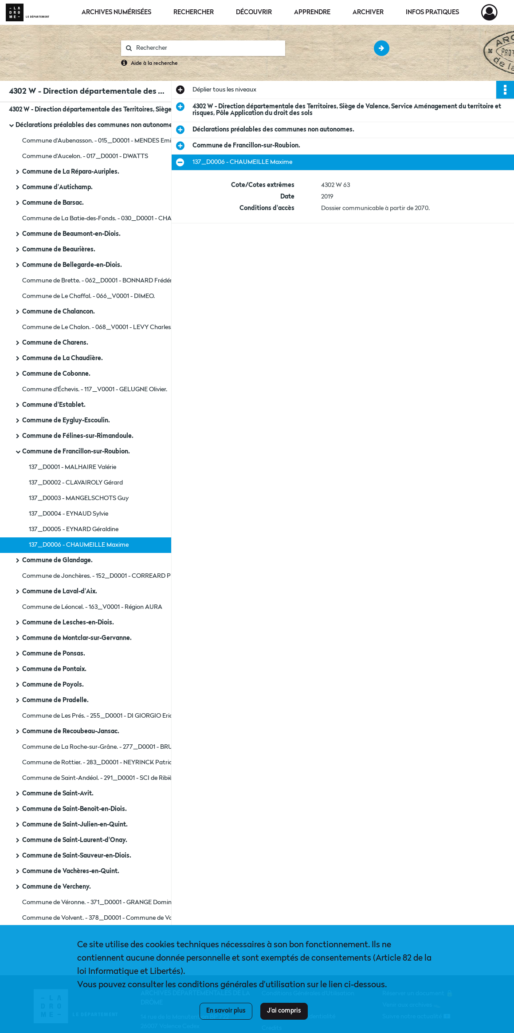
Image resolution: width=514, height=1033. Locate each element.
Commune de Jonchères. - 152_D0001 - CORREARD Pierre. (103, 576)
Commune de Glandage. (57, 560)
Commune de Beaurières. (58, 249)
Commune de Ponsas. (53, 654)
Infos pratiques (432, 12)
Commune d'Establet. (54, 405)
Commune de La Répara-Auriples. (70, 172)
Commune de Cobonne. (56, 374)
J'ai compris (284, 1011)
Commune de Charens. (55, 343)
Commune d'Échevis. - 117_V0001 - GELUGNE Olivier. (94, 389)
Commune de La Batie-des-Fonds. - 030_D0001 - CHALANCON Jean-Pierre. (111, 218)
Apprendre (312, 12)
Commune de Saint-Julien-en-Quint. (75, 825)
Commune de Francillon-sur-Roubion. (76, 452)
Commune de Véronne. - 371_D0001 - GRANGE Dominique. (103, 902)
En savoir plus (226, 1011)
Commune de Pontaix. (54, 669)
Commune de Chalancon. (58, 312)
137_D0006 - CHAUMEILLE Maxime (79, 545)
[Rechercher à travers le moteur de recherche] (207, 48)
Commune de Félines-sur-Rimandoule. (77, 436)
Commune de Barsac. (53, 203)
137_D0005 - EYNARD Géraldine (73, 529)
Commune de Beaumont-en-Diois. (71, 234)
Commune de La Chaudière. (62, 358)
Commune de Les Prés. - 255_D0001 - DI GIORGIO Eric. (98, 716)
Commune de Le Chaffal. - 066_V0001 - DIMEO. (88, 296)
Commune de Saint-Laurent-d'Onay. (74, 840)
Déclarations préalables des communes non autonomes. (96, 125)
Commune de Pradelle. (55, 700)
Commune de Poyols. (53, 685)
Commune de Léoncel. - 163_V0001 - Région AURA (92, 607)
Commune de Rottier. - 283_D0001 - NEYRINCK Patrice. (99, 762)
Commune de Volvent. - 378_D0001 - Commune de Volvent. (105, 918)
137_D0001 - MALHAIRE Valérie (72, 467)
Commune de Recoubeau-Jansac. (70, 731)
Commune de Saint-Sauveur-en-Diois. (76, 856)
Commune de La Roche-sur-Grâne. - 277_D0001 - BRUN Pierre (108, 747)
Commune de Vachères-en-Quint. (70, 871)
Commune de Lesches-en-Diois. (68, 623)
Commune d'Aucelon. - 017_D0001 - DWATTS (85, 156)
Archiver (368, 12)
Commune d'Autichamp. (57, 187)
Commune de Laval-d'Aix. (59, 591)
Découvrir (254, 12)
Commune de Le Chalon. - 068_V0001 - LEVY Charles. (97, 327)
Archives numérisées (116, 12)
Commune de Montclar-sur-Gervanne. (77, 638)
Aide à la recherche (154, 63)
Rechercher (193, 12)
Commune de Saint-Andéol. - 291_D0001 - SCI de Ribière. (100, 778)
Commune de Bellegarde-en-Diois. (72, 265)
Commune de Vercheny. (56, 887)
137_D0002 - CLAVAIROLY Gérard (76, 483)
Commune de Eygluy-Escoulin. (66, 420)
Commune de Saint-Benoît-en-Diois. (74, 809)
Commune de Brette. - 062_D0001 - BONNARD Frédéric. (100, 281)
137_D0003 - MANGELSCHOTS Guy (79, 498)
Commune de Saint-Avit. (58, 794)
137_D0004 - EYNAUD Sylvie (68, 514)
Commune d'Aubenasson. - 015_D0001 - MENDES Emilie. (100, 141)
